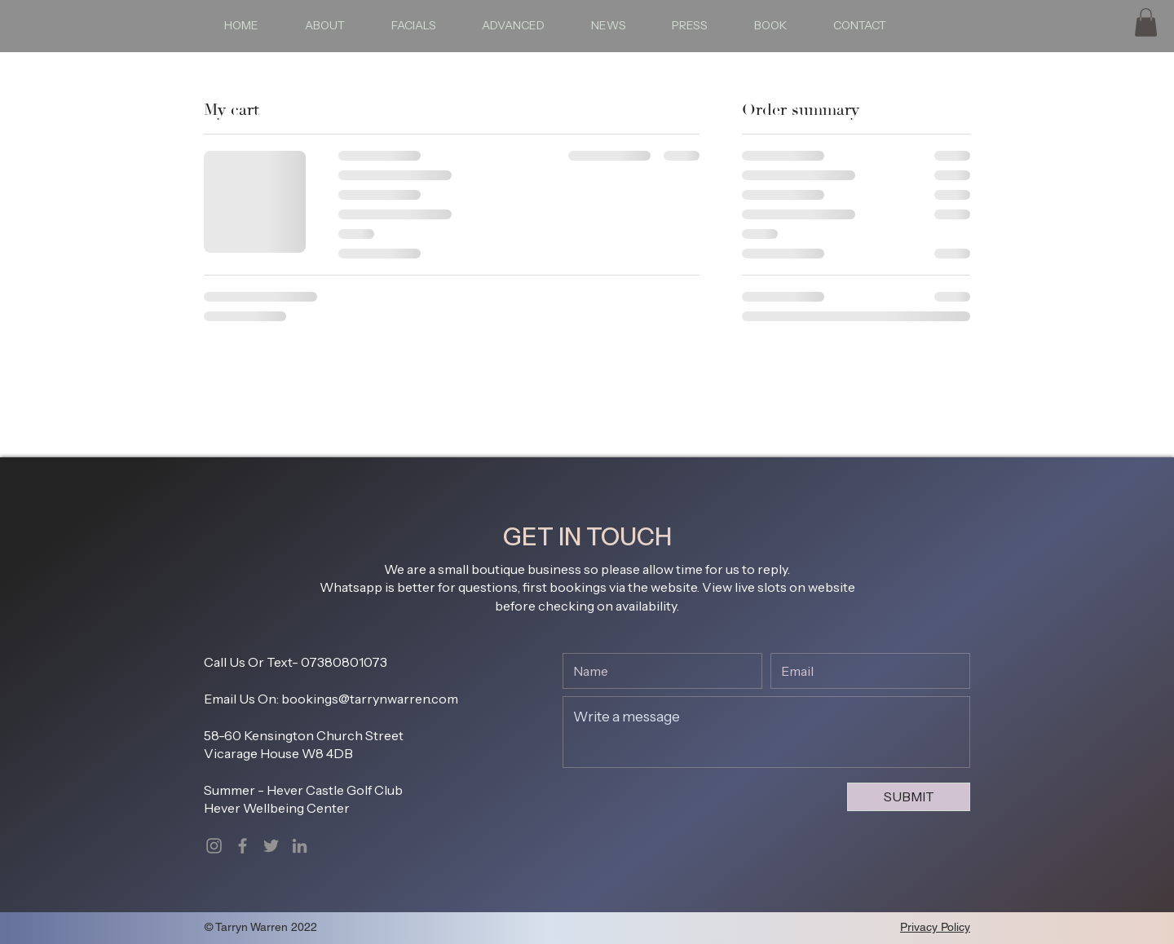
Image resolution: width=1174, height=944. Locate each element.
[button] (1146, 22)
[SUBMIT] (908, 797)
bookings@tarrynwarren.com (369, 698)
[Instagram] (214, 846)
